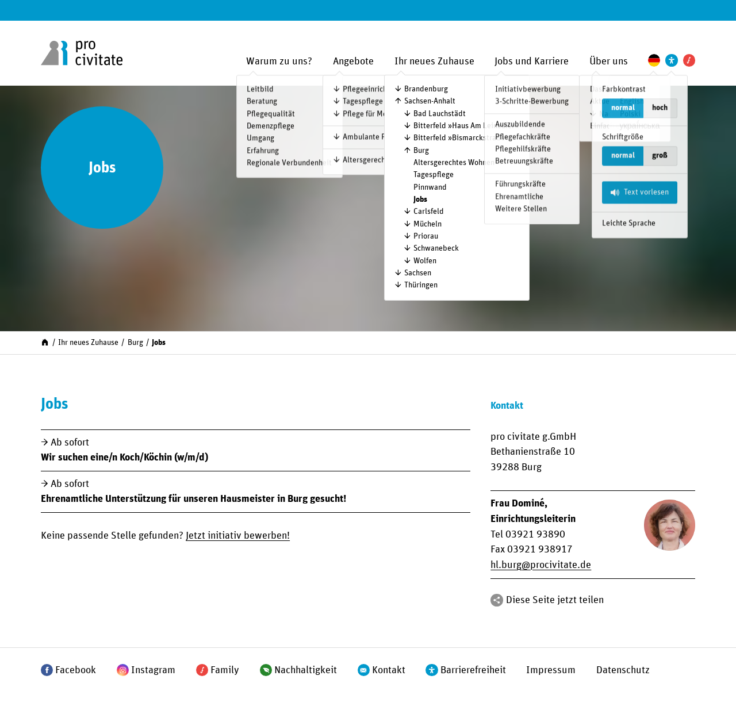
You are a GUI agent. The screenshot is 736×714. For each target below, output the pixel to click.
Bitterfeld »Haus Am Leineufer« (466, 126)
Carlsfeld (428, 212)
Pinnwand (430, 187)
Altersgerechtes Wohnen (453, 163)
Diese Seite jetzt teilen (555, 600)
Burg (421, 151)
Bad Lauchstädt (439, 114)
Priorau (425, 236)
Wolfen (424, 261)
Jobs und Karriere (531, 61)
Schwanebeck (436, 248)
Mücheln (427, 224)
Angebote (353, 61)
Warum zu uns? (279, 61)
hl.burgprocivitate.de (540, 565)
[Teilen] (496, 600)
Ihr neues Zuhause (434, 61)
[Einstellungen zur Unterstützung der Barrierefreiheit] (671, 60)
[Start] (45, 342)
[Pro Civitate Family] (689, 60)
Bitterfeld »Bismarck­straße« (461, 138)
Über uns (608, 61)
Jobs (420, 199)
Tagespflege (433, 175)
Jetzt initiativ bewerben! (238, 536)
